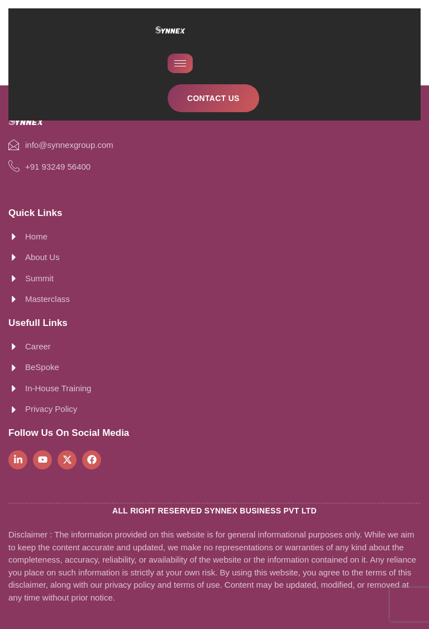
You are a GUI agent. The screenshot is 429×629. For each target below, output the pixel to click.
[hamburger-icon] (180, 63)
